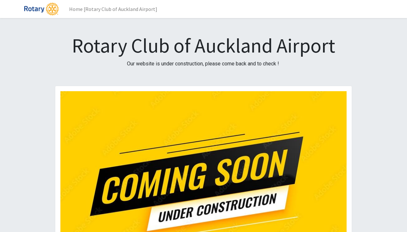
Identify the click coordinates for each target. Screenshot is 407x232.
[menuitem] (113, 9)
